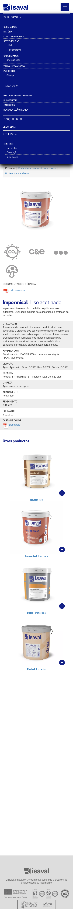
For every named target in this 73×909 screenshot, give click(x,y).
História (8, 31)
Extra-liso (36, 642)
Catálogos (9, 105)
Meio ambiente (13, 49)
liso (36, 473)
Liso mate (36, 529)
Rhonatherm (10, 100)
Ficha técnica (17, 290)
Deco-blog (9, 126)
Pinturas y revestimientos (18, 95)
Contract (9, 144)
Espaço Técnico (12, 119)
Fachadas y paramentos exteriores (37, 168)
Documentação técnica (16, 109)
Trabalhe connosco (14, 66)
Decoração (11, 152)
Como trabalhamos (14, 36)
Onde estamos (11, 55)
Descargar (14, 424)
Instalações (12, 156)
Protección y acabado (17, 173)
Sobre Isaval (10, 17)
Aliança (10, 75)
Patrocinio (9, 71)
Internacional (13, 59)
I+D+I (9, 45)
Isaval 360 (11, 148)
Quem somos (10, 26)
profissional (36, 586)
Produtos (9, 85)
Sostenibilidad (11, 41)
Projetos (8, 134)
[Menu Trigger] (65, 7)
